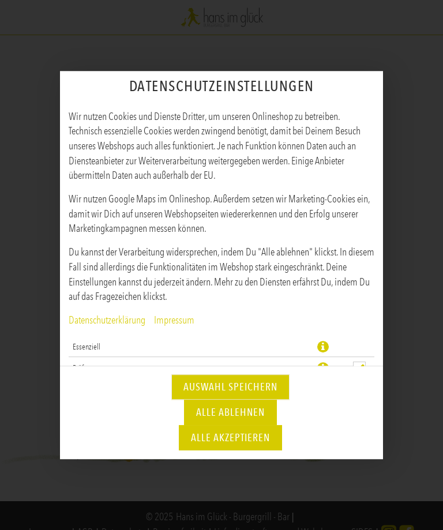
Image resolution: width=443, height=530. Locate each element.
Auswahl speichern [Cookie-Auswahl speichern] (230, 387)
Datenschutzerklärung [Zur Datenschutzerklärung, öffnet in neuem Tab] (107, 320)
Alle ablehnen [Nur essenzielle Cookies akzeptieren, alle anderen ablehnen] (230, 412)
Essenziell (86, 346)
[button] (323, 346)
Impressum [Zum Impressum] (174, 320)
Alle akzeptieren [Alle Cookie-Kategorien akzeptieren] (230, 437)
